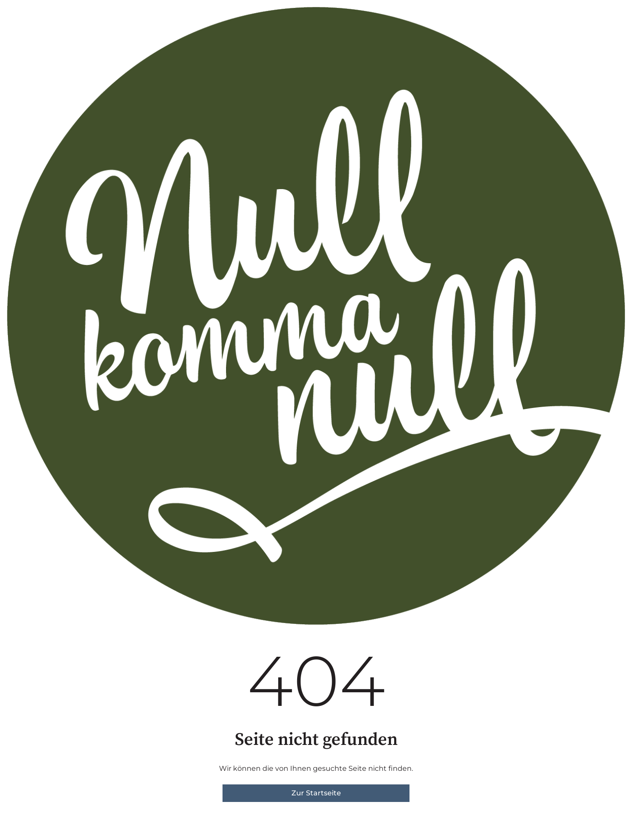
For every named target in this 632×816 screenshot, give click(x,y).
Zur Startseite (316, 793)
